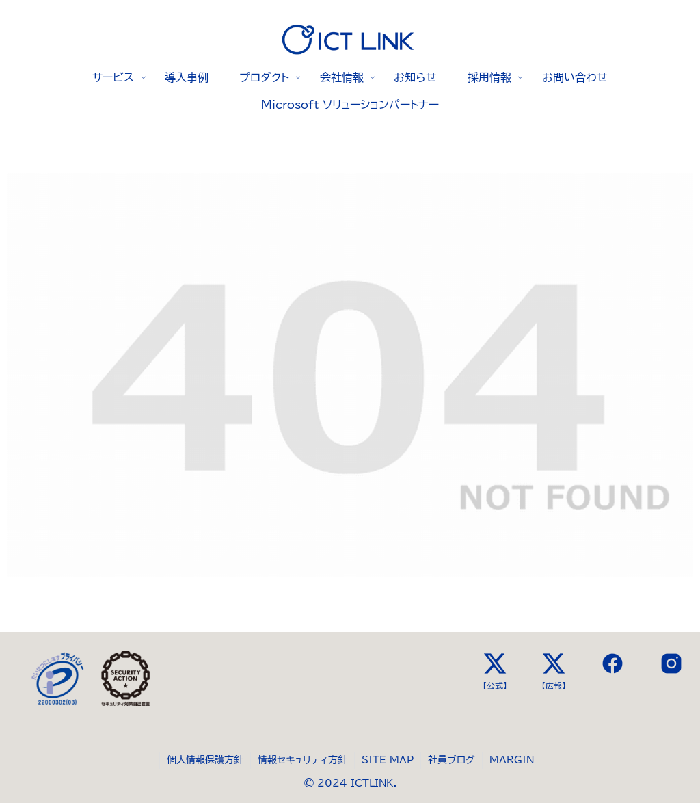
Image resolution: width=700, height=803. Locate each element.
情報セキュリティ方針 (302, 760)
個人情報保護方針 (205, 760)
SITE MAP (388, 760)
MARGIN (511, 760)
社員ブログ (451, 760)
